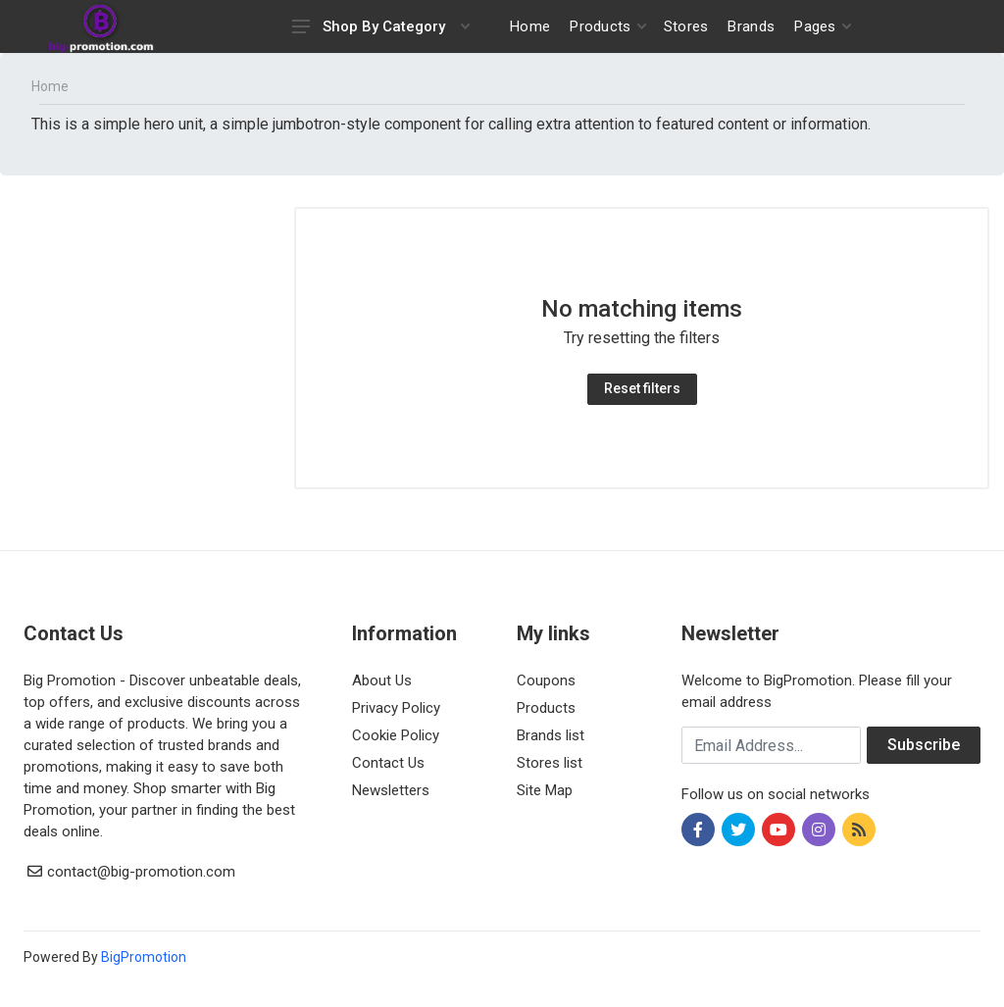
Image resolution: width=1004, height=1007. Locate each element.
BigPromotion (143, 957)
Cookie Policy (395, 735)
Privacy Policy (396, 708)
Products (546, 708)
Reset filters (642, 388)
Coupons (546, 680)
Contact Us (388, 763)
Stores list (549, 763)
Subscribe (923, 744)
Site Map (545, 790)
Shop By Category (381, 26)
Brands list (550, 735)
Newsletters (390, 790)
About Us (382, 680)
